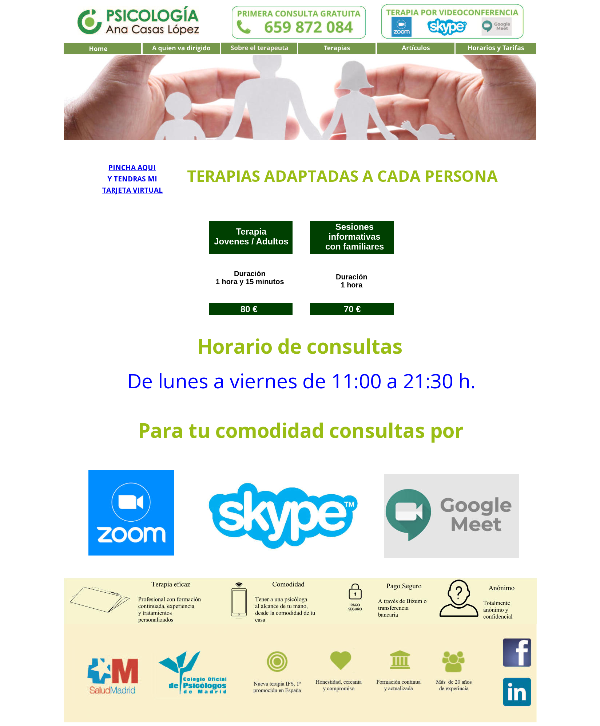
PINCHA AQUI (132, 167)
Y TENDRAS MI (133, 179)
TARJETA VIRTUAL (132, 190)
